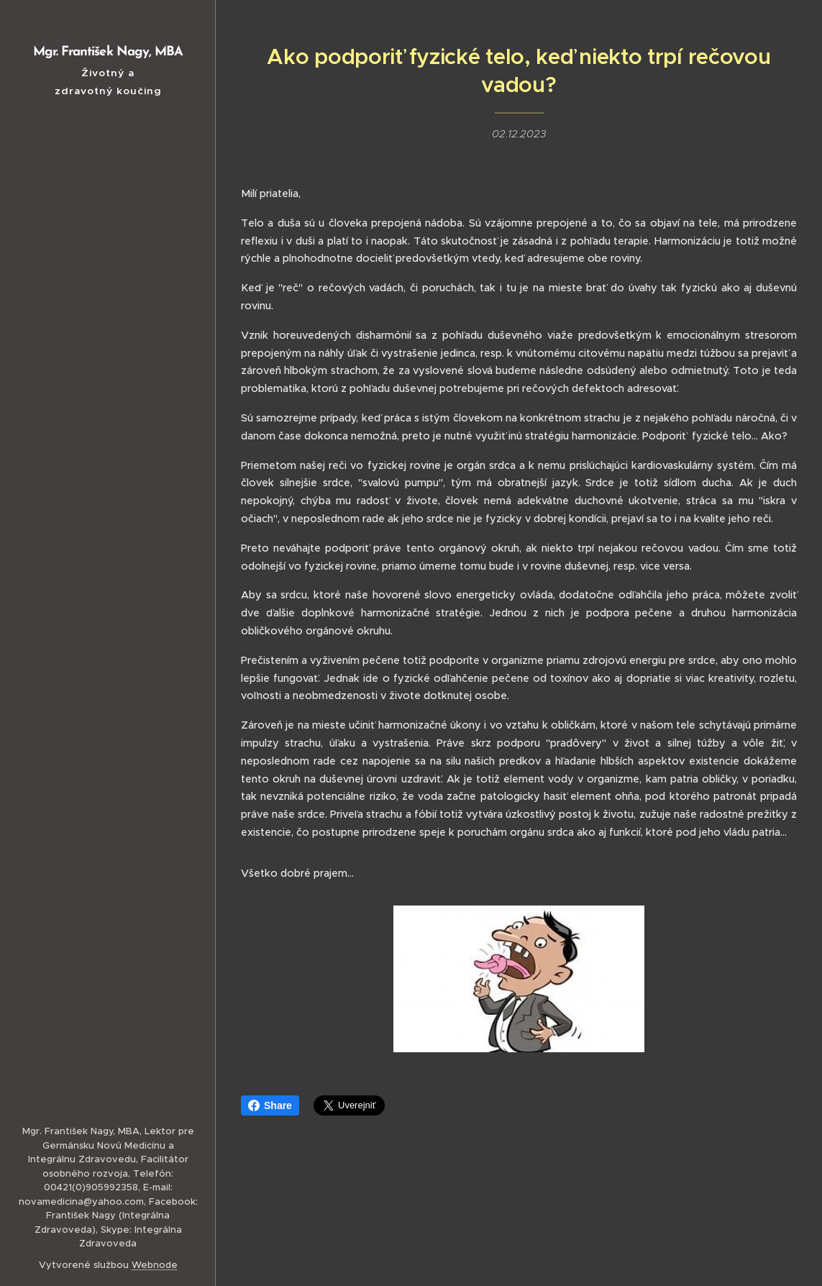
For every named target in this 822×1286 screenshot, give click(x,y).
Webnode (155, 1265)
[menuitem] (107, 537)
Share (270, 1105)
